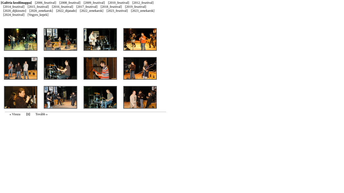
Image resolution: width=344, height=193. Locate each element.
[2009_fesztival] (95, 3)
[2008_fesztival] (70, 3)
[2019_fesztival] (135, 7)
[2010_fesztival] (119, 3)
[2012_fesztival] (143, 3)
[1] (28, 114)
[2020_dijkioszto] (15, 11)
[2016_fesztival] (63, 7)
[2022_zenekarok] (92, 11)
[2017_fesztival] (87, 7)
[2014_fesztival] (14, 7)
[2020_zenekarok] (41, 11)
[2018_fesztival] (112, 7)
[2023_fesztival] (118, 11)
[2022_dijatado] (67, 11)
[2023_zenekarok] (142, 11)
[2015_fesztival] (39, 7)
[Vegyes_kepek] (38, 15)
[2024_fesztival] (14, 15)
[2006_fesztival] (46, 3)
